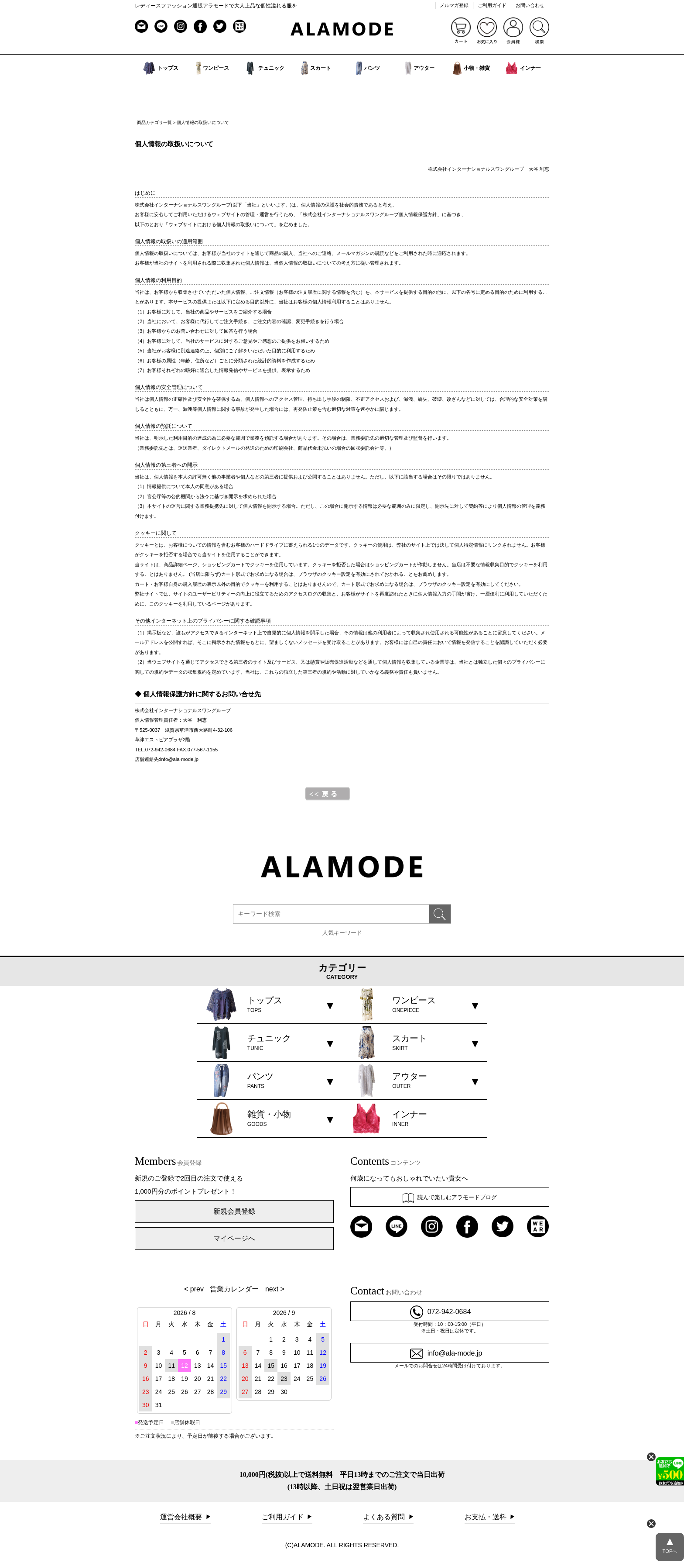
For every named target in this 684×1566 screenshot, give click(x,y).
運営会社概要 (182, 1517)
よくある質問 (385, 1517)
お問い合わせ (530, 5)
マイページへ (234, 1238)
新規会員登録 (234, 1211)
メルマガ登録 (454, 5)
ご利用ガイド (492, 5)
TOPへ (670, 1543)
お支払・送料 (486, 1517)
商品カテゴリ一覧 (154, 122)
